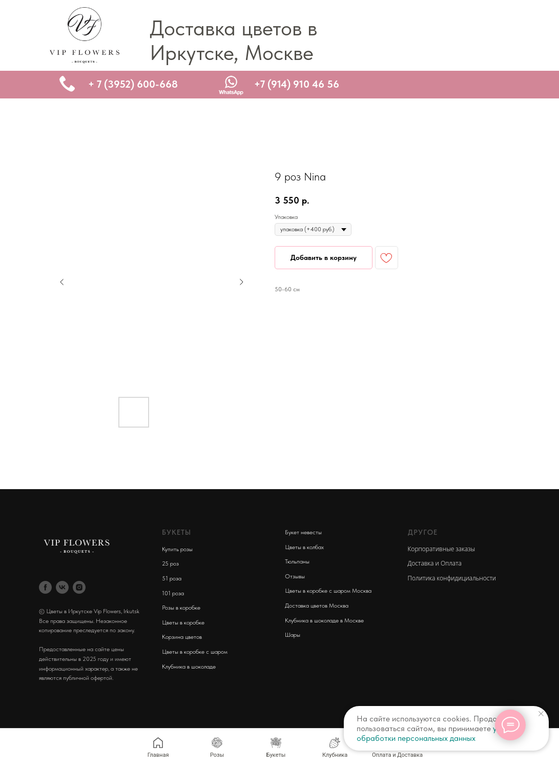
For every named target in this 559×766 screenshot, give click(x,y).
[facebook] (45, 587)
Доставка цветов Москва (316, 605)
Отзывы (295, 576)
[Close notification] (541, 714)
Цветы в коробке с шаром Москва (328, 590)
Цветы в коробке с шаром (194, 651)
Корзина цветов (182, 636)
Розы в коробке (181, 607)
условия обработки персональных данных (439, 733)
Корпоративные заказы (441, 549)
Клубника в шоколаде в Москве (324, 620)
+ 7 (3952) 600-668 (133, 84)
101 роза (173, 593)
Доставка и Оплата (435, 563)
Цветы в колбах (304, 547)
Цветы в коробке (183, 622)
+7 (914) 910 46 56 (296, 84)
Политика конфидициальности (452, 578)
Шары (292, 634)
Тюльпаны (297, 561)
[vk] (62, 587)
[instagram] (79, 587)
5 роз (172, 563)
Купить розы (177, 549)
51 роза (171, 578)
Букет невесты (303, 532)
